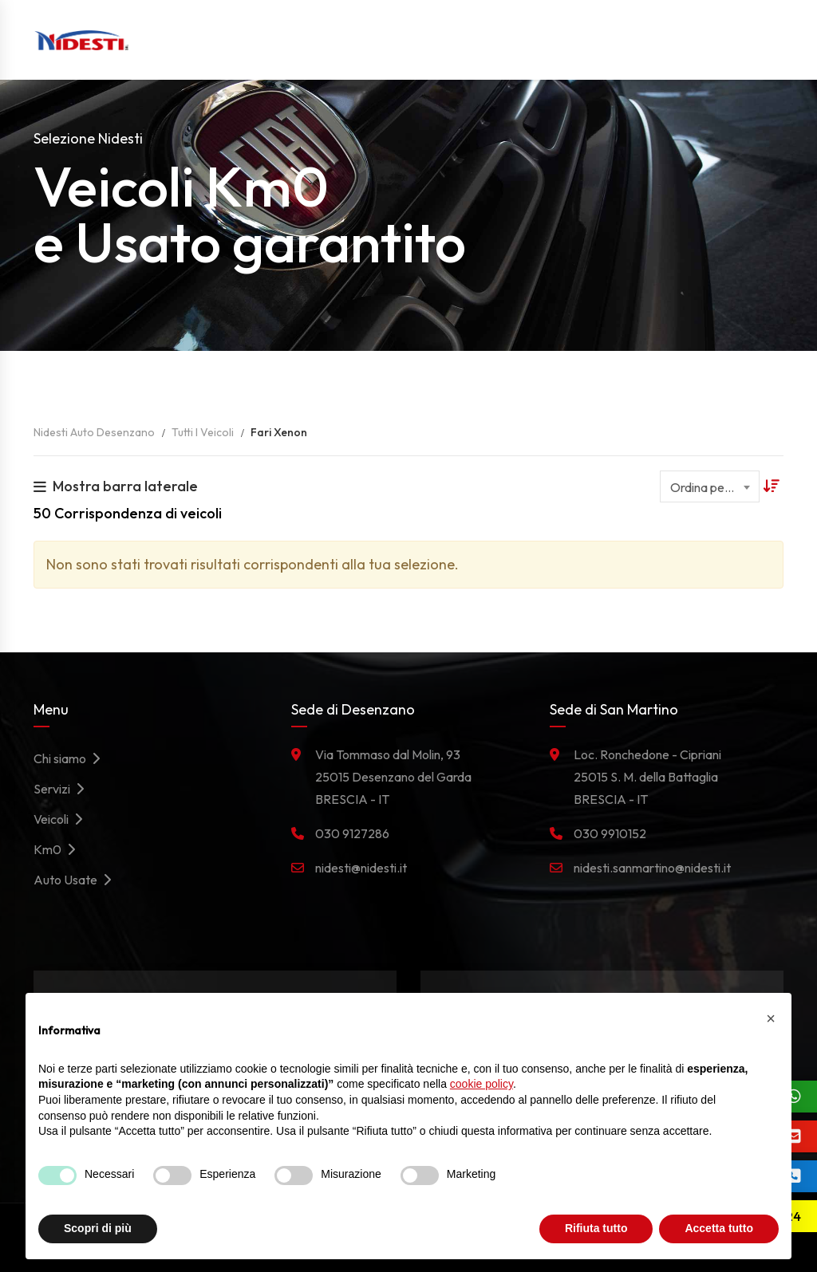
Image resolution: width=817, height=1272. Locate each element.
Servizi (63, 789)
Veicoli (62, 819)
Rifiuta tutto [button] (596, 1228)
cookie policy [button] (481, 1083)
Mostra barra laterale (116, 486)
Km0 (59, 849)
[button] (770, 1018)
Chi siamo (71, 758)
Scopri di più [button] (98, 1228)
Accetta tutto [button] (719, 1228)
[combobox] (710, 486)
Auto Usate (77, 880)
